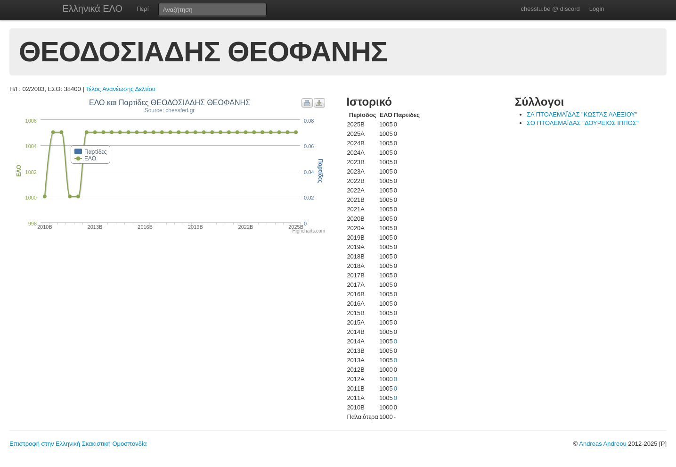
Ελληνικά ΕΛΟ (93, 8)
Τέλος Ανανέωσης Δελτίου (120, 88)
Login (596, 8)
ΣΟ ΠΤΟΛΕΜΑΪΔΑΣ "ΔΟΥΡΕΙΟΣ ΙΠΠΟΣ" (582, 122)
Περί (142, 8)
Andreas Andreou (602, 443)
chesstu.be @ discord (550, 8)
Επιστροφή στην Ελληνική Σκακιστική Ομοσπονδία (78, 443)
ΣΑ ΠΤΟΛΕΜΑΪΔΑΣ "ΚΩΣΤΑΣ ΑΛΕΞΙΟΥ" (582, 114)
